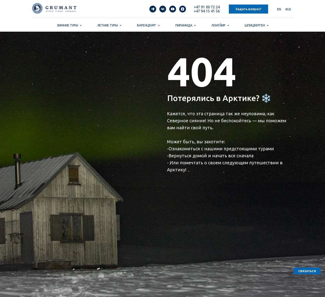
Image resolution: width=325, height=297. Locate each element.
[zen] (182, 9)
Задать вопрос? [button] (248, 9)
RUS (288, 9)
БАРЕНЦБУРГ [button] (147, 25)
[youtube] (172, 9)
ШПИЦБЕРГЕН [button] (255, 25)
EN (279, 9)
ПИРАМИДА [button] (184, 25)
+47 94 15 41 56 (207, 11)
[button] (307, 271)
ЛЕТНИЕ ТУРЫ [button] (107, 25)
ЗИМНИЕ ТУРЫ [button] (68, 25)
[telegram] (152, 9)
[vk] (162, 9)
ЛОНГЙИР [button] (218, 25)
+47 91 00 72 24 (207, 7)
